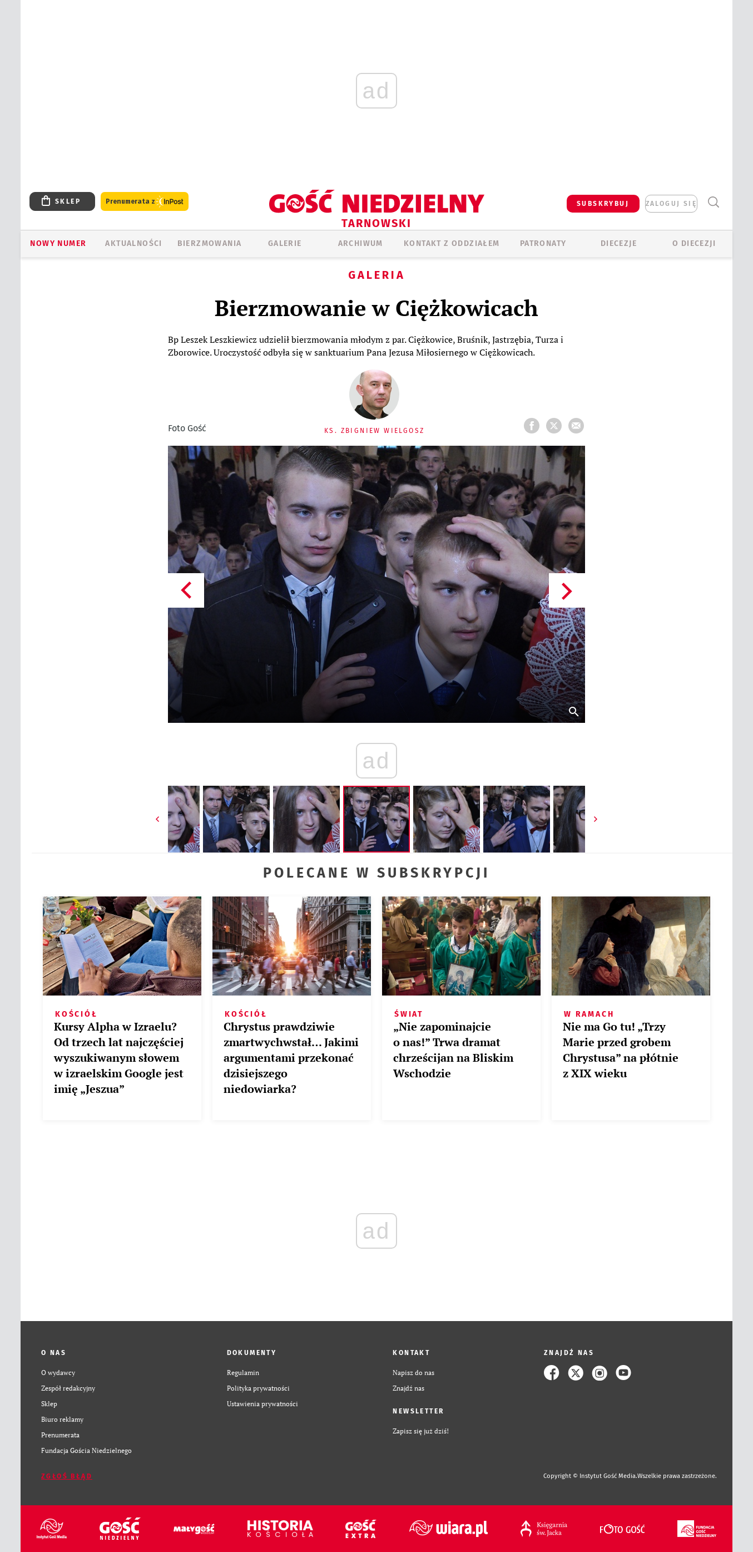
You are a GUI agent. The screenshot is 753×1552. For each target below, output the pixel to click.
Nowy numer (58, 243)
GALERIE (285, 243)
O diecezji (694, 243)
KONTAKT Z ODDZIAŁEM (452, 243)
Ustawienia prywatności (262, 1404)
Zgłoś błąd (66, 1476)
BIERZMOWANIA (209, 243)
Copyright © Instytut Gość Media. (590, 1476)
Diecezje (619, 243)
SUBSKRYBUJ (603, 204)
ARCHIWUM (360, 243)
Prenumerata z (145, 201)
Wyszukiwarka (713, 202)
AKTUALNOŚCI (133, 243)
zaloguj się (671, 204)
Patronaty (543, 243)
